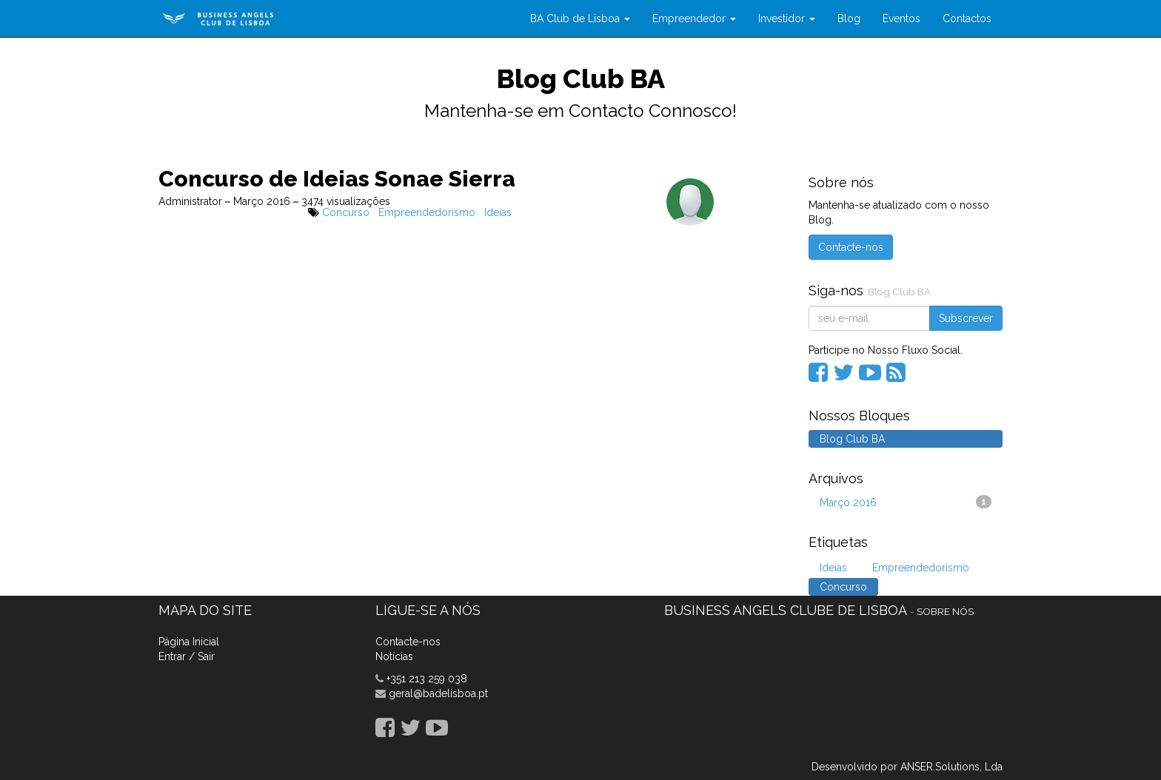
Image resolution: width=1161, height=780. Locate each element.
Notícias (394, 656)
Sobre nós (945, 611)
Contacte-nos (850, 247)
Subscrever (966, 318)
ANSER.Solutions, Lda (951, 767)
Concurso (345, 212)
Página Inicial (188, 642)
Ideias (498, 212)
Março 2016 (906, 501)
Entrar (172, 656)
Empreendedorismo (426, 212)
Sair (206, 656)
